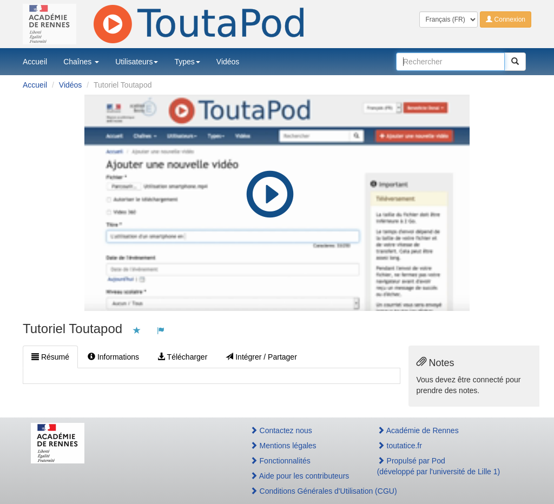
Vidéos (228, 61)
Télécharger (182, 357)
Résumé (50, 357)
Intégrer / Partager (261, 357)
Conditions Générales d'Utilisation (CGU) (302, 491)
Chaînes (81, 61)
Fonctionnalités (280, 460)
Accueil (35, 61)
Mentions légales (283, 445)
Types (187, 61)
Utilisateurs (136, 61)
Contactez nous (281, 430)
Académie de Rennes (418, 430)
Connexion (505, 19)
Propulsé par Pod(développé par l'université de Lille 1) (438, 466)
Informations (113, 357)
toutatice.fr (399, 445)
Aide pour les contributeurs (299, 476)
